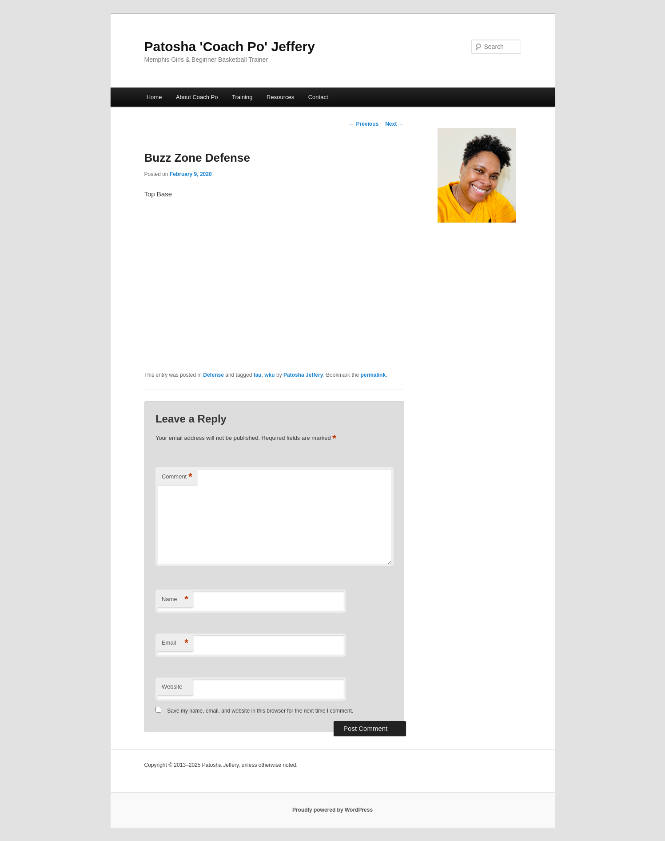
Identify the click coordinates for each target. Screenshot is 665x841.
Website (172, 686)
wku (269, 375)
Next (394, 124)
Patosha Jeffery (303, 375)
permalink (373, 375)
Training (242, 97)
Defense (213, 375)
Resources (280, 97)
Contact (318, 97)
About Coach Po (197, 97)
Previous (363, 124)
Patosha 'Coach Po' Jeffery (229, 46)
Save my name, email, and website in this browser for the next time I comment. (260, 711)
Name (175, 599)
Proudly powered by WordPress (332, 810)
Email (175, 643)
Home (154, 97)
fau (258, 375)
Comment (177, 476)
